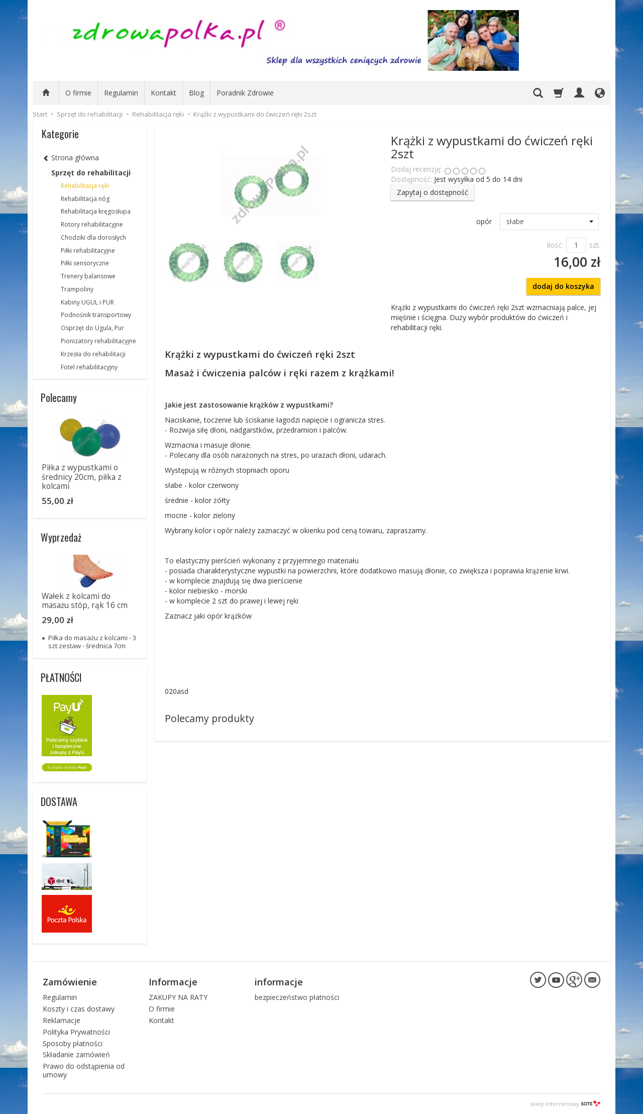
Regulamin (121, 92)
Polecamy (59, 397)
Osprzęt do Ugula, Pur (92, 328)
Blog (196, 92)
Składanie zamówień (76, 1054)
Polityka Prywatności (76, 1032)
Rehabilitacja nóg (85, 198)
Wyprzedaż (61, 537)
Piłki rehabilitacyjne (88, 250)
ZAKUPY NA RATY (178, 997)
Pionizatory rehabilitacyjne (98, 341)
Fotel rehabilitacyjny (89, 367)
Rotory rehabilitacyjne (92, 224)
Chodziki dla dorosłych (93, 237)
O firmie (78, 92)
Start (40, 114)
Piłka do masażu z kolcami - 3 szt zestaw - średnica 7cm (92, 641)
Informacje (173, 982)
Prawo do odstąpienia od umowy (84, 1070)
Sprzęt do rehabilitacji (91, 172)
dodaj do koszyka (563, 286)
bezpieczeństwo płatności (297, 997)
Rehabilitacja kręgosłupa (96, 211)
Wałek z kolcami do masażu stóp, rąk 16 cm (85, 601)
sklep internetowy (565, 1103)
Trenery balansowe (88, 276)
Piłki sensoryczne (85, 263)
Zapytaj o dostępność (432, 192)
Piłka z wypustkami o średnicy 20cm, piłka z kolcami (82, 476)
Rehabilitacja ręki (85, 185)
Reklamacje (61, 1020)
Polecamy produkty (209, 718)
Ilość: (555, 245)
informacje (279, 982)
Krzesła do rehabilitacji (93, 354)
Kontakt (163, 92)
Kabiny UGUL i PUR (87, 302)
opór (484, 221)
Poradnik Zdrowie (245, 92)
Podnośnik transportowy (96, 315)
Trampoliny (77, 289)
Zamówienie (70, 982)
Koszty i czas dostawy (79, 1009)
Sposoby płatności (72, 1043)
